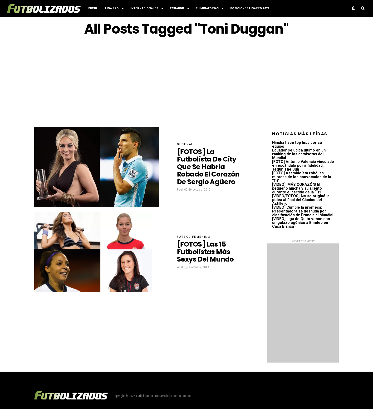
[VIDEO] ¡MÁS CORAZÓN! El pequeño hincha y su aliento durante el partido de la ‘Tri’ (297, 188)
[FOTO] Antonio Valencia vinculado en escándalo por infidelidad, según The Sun (303, 165)
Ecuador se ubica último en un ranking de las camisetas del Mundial (299, 154)
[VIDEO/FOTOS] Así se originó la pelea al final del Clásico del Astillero (300, 200)
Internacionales (144, 8)
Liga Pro (112, 8)
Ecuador (177, 8)
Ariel (180, 267)
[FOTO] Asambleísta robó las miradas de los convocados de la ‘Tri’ (301, 177)
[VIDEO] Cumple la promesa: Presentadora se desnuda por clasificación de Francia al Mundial (302, 211)
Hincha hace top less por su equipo (297, 144)
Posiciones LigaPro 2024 (249, 8)
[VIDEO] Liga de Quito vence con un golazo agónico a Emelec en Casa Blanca (301, 223)
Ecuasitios (184, 396)
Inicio (92, 8)
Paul (180, 189)
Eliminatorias (207, 8)
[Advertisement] (186, 81)
